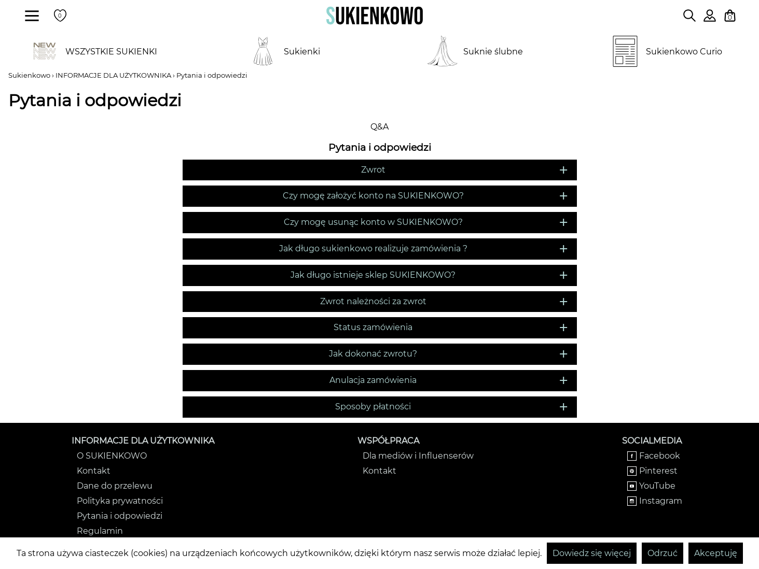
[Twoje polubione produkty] (60, 15)
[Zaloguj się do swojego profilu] (709, 19)
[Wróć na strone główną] (374, 15)
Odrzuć (662, 553)
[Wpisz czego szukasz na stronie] (689, 15)
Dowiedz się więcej (592, 553)
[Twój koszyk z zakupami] (730, 15)
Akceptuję (715, 553)
